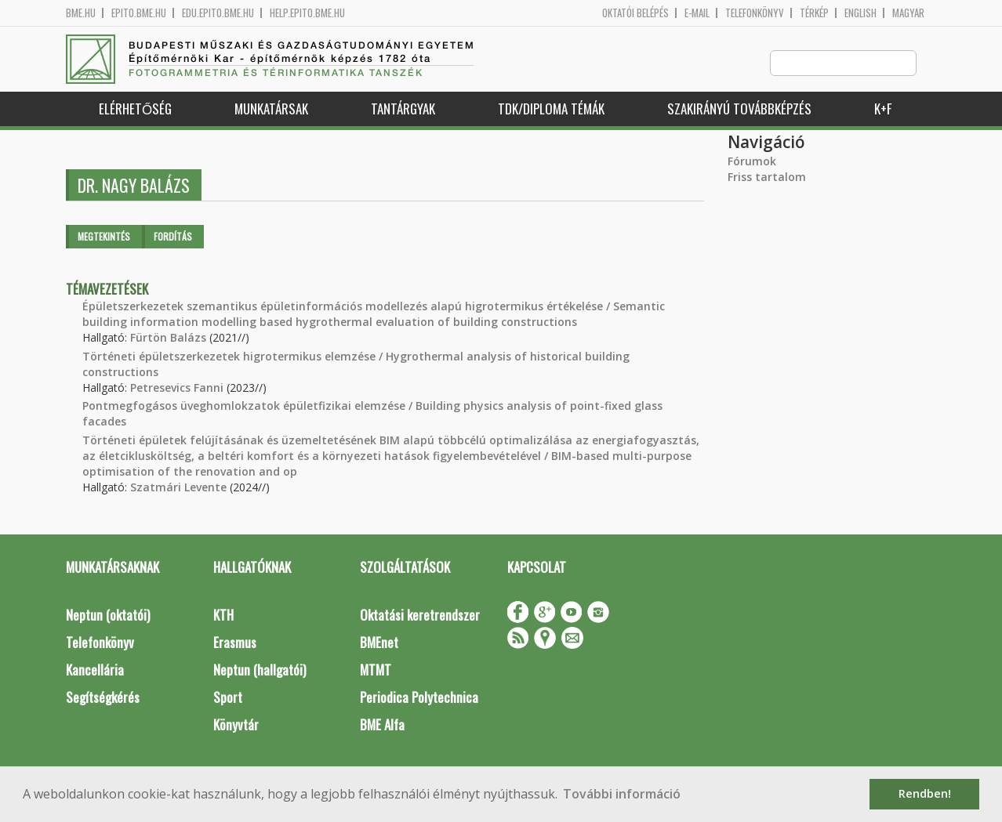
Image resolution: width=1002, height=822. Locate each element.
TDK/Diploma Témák (551, 109)
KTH (223, 615)
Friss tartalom (767, 177)
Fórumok (752, 161)
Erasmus (234, 643)
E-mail (697, 13)
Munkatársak (271, 109)
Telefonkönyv (754, 13)
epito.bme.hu (138, 13)
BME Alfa (382, 725)
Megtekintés (104, 237)
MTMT (375, 670)
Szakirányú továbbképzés (739, 109)
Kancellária (95, 670)
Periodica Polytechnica (419, 698)
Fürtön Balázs (168, 338)
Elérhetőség (135, 109)
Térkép (814, 13)
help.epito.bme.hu (307, 13)
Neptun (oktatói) (108, 615)
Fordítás (173, 237)
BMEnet (379, 643)
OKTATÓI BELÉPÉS (635, 13)
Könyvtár (236, 725)
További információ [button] (622, 793)
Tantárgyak (403, 109)
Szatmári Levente (178, 487)
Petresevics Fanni (176, 388)
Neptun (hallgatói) (259, 670)
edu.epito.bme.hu (218, 13)
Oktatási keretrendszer (420, 615)
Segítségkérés (103, 698)
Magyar (908, 13)
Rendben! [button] (925, 793)
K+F (882, 109)
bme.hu (81, 13)
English (860, 13)
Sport (227, 698)
